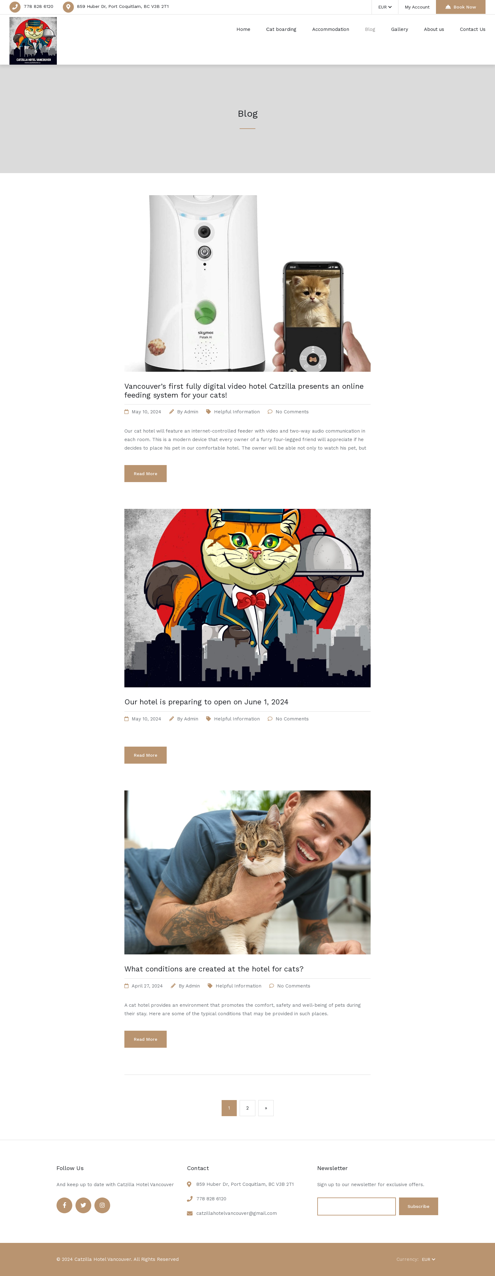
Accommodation (330, 29)
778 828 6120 (38, 6)
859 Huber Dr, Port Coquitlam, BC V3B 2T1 (123, 6)
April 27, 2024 (147, 986)
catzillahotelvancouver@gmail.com (236, 1213)
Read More (145, 473)
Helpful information (237, 412)
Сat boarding (281, 29)
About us (434, 29)
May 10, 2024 (146, 412)
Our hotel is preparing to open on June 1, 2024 (206, 702)
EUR (385, 6)
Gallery (399, 29)
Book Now (460, 6)
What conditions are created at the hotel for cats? (214, 969)
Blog (370, 29)
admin (191, 412)
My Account (417, 6)
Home (243, 29)
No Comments (292, 412)
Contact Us (473, 29)
